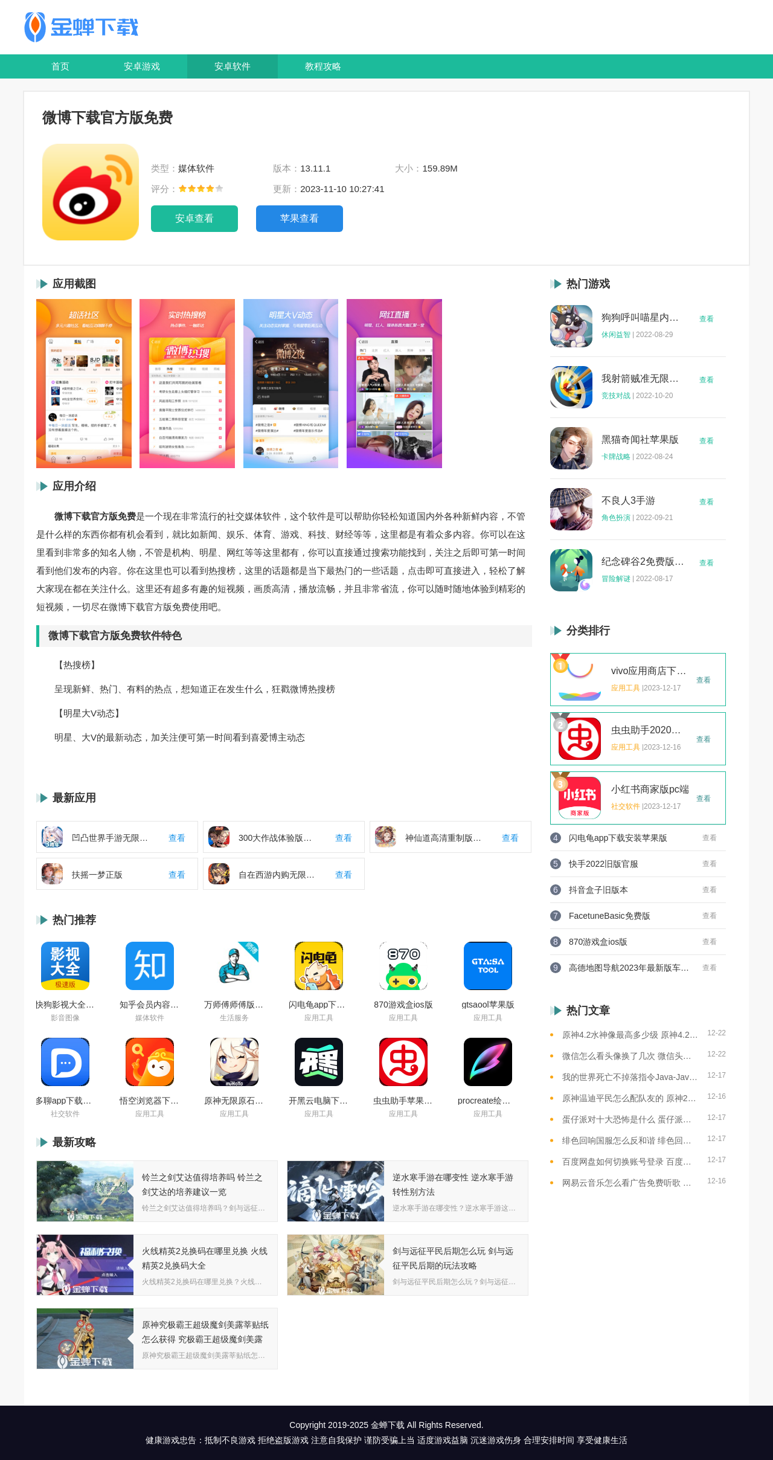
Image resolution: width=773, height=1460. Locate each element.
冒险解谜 (615, 578)
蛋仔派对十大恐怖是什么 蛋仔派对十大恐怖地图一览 (630, 1119)
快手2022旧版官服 (603, 864)
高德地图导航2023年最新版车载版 (629, 968)
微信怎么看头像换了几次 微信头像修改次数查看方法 (630, 1056)
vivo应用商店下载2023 (650, 671)
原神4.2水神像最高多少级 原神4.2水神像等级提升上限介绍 (630, 1035)
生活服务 (234, 1017)
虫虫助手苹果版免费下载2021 (403, 1100)
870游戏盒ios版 (403, 1004)
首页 (60, 66)
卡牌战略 (615, 456)
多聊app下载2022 (65, 1100)
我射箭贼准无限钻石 (643, 379)
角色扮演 (615, 517)
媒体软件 (149, 1017)
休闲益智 (615, 334)
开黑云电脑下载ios (319, 1100)
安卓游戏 (142, 66)
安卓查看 (194, 218)
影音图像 (65, 1017)
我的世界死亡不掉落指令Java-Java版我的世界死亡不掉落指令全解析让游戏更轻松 (630, 1077)
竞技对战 (615, 395)
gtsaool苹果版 (487, 1004)
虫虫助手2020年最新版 (650, 730)
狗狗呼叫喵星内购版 (643, 318)
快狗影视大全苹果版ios (65, 1004)
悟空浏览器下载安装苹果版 (150, 1100)
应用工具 (318, 1017)
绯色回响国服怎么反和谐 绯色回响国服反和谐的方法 (630, 1140)
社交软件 (65, 1114)
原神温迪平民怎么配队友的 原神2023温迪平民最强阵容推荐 (630, 1098)
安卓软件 (232, 66)
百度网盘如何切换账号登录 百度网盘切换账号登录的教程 (630, 1161)
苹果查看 (299, 218)
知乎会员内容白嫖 (150, 1004)
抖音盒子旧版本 (598, 890)
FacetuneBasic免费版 (609, 916)
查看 (706, 319)
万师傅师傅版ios (234, 1004)
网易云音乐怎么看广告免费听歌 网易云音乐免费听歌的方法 (630, 1183)
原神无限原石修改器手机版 (234, 1100)
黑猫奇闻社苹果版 (640, 440)
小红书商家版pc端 (650, 789)
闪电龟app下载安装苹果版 (319, 1004)
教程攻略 (323, 66)
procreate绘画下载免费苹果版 (488, 1100)
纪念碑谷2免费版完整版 (643, 562)
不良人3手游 (628, 501)
